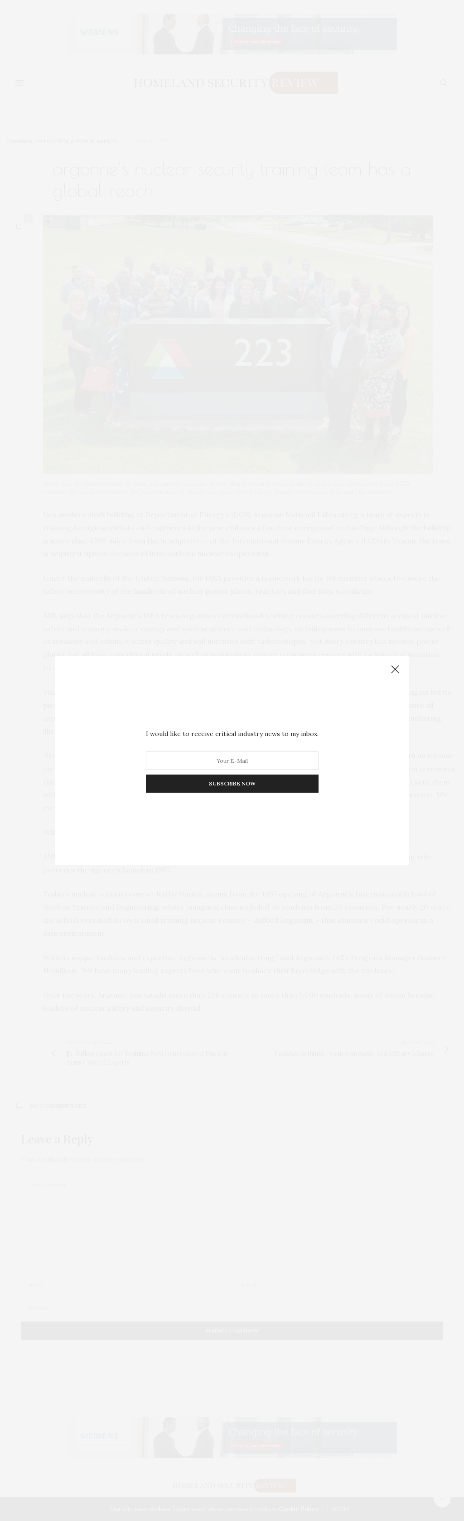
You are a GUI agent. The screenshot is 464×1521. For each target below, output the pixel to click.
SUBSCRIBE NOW (232, 783)
